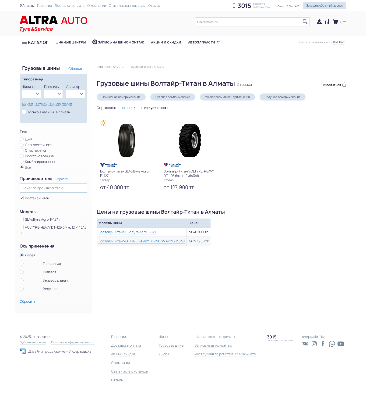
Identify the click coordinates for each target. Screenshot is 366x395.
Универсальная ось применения (227, 97)
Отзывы (154, 5)
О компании (96, 5)
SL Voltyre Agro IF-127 (41, 219)
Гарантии (44, 5)
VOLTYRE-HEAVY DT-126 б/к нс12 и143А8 (55, 227)
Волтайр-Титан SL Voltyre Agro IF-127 (127, 232)
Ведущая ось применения (282, 97)
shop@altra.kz (313, 336)
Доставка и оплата (69, 5)
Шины (163, 336)
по (154, 107)
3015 (244, 6)
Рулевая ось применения (172, 97)
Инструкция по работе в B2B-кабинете (225, 354)
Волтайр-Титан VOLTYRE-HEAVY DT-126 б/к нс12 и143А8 (142, 241)
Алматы (28, 5)
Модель (28, 211)
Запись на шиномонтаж (121, 42)
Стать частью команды (127, 5)
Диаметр (73, 86)
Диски (164, 354)
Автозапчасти (201, 42)
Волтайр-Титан (37, 198)
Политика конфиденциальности (73, 342)
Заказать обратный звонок (324, 5)
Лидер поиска (80, 351)
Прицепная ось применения (121, 97)
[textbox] (252, 21)
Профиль (51, 86)
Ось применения (37, 246)
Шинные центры (71, 42)
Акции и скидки (166, 42)
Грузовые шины (171, 345)
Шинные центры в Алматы (215, 336)
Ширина (28, 86)
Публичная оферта (33, 342)
